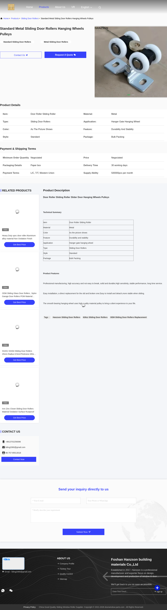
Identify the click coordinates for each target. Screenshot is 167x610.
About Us (60, 7)
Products (44, 7)
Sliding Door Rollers (29, 18)
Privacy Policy (30, 607)
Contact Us (21, 55)
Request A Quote (65, 55)
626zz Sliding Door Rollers (95, 317)
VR (73, 7)
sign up (158, 591)
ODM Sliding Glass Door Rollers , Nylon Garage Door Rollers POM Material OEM (19, 296)
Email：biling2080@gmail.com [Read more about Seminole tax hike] (16, 572)
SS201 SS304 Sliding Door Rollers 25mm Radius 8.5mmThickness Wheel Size (18, 354)
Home (29, 7)
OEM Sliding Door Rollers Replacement (128, 317)
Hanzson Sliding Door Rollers (66, 317)
